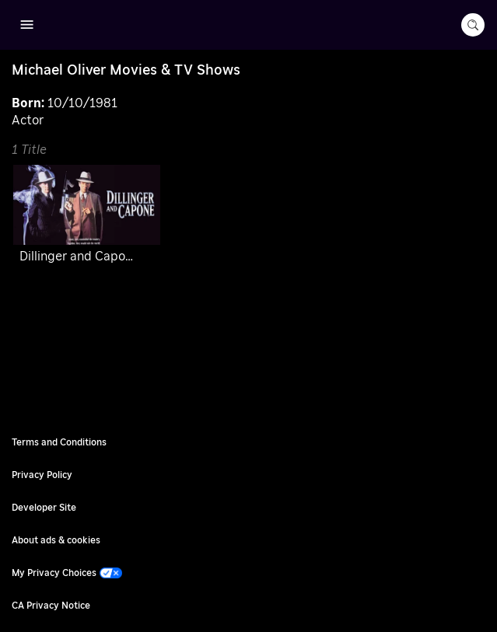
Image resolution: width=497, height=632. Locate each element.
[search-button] (473, 25)
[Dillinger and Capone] (86, 217)
